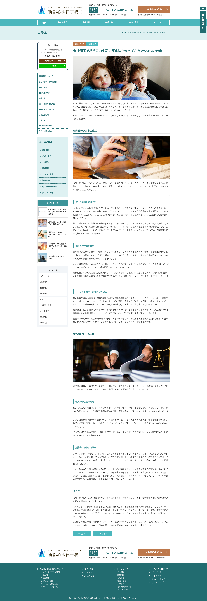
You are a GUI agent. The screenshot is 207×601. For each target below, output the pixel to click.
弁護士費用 (134, 22)
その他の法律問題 (49, 186)
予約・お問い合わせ (46, 131)
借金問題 (46, 150)
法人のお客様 (47, 193)
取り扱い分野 (123, 569)
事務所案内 (62, 22)
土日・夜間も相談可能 (47, 104)
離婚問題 (46, 168)
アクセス (157, 22)
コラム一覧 (44, 276)
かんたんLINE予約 (45, 126)
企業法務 (44, 323)
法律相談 (44, 282)
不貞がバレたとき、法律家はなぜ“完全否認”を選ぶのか (57, 211)
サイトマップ (158, 582)
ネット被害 (44, 311)
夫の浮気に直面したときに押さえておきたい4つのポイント (57, 246)
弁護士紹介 (110, 22)
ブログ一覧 (157, 572)
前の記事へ (82, 534)
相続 (42, 299)
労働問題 (44, 317)
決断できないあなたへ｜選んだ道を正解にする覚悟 (57, 234)
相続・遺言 (46, 156)
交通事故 (46, 162)
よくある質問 (44, 115)
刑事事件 (46, 180)
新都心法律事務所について (52, 569)
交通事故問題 (45, 305)
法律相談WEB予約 (154, 9)
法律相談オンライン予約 (53, 61)
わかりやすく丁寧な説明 (48, 82)
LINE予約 (53, 66)
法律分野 (86, 22)
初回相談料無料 (44, 93)
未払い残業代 (47, 174)
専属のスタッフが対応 (47, 109)
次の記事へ (102, 534)
